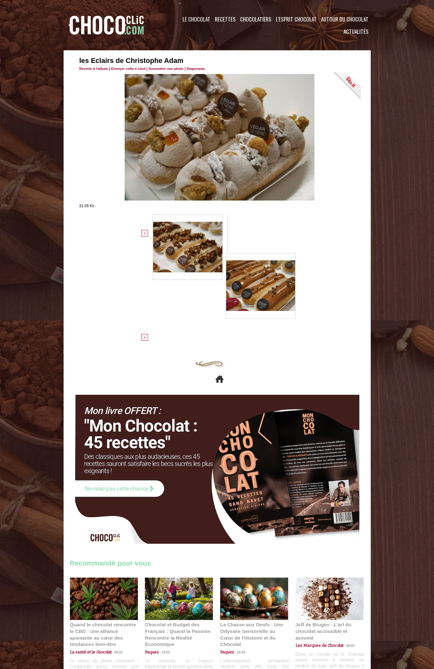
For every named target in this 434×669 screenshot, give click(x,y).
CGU (154, 631)
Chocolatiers (255, 19)
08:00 (345, 535)
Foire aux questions (314, 631)
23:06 (163, 547)
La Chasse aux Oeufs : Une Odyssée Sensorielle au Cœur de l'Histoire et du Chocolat (251, 527)
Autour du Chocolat (345, 19)
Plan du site (235, 631)
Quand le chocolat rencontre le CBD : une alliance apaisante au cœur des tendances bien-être (103, 527)
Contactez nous (89, 631)
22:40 (238, 541)
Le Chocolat (196, 19)
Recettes (225, 19)
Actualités (356, 31)
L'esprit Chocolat (296, 19)
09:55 (114, 541)
